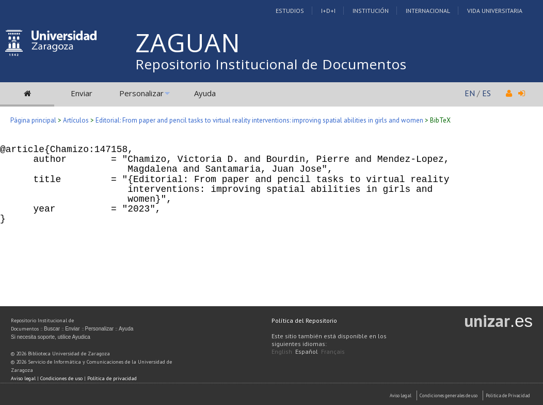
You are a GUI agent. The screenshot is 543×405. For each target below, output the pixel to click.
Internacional (428, 10)
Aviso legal (23, 378)
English (282, 351)
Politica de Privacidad (508, 395)
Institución (371, 10)
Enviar (81, 93)
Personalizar (141, 93)
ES (486, 93)
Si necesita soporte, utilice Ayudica (50, 337)
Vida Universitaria (494, 10)
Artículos (76, 120)
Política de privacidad (112, 378)
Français (333, 351)
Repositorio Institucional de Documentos (271, 64)
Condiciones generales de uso (448, 395)
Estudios (290, 10)
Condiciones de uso (61, 378)
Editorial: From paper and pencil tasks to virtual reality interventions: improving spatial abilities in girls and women (259, 120)
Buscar (52, 329)
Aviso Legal (400, 395)
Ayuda (205, 93)
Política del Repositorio (304, 320)
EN (470, 93)
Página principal (33, 120)
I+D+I (328, 10)
